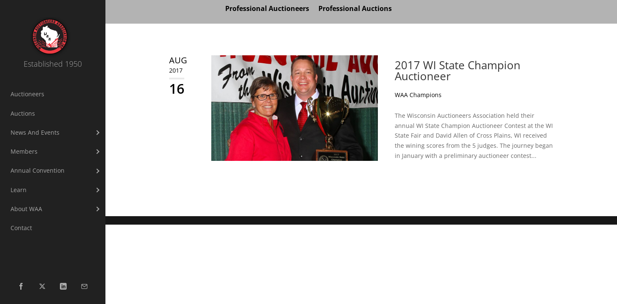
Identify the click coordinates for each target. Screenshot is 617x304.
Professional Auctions (355, 9)
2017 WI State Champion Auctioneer (457, 70)
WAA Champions (418, 95)
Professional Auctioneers (267, 9)
